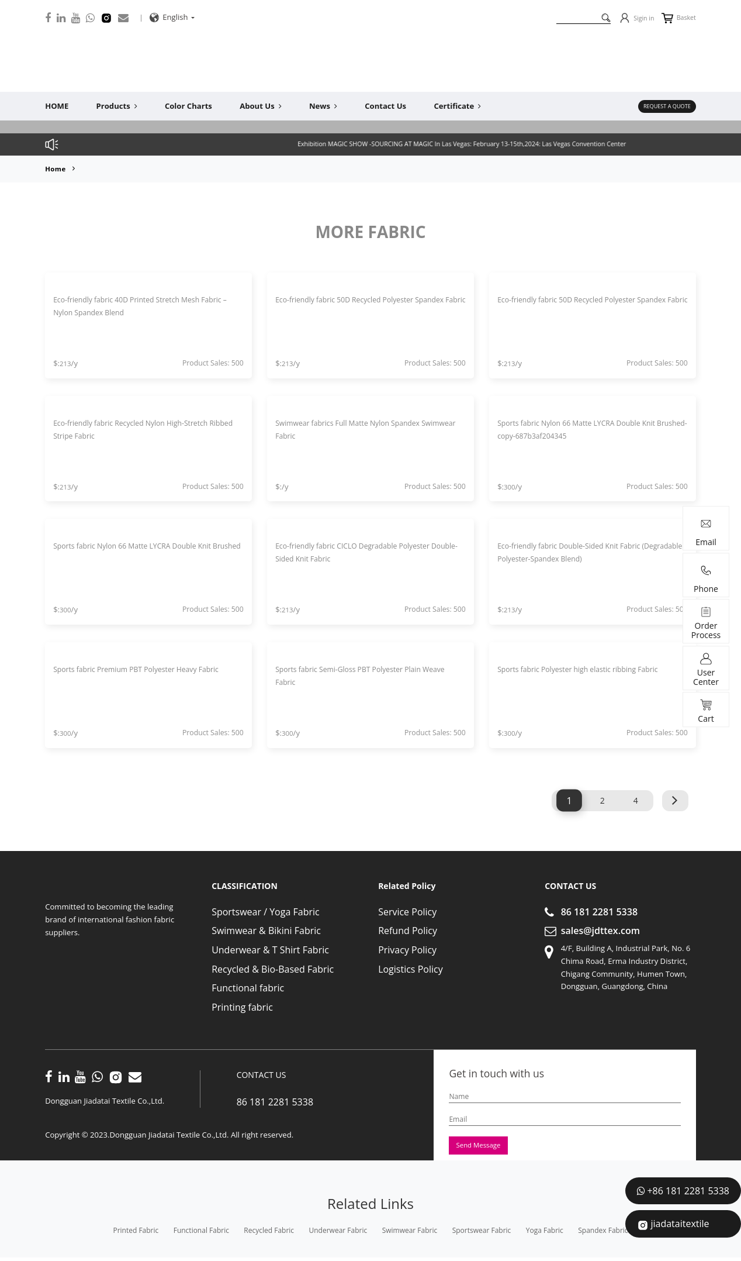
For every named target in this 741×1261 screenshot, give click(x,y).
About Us (261, 106)
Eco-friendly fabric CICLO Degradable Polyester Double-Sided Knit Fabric (364, 552)
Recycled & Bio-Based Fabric (273, 968)
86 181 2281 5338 (599, 911)
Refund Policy (407, 930)
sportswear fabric (481, 1234)
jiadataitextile (679, 1223)
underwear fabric (338, 1234)
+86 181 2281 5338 (688, 1190)
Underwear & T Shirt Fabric (270, 949)
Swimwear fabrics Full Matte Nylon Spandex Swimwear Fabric (358, 429)
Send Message (482, 1147)
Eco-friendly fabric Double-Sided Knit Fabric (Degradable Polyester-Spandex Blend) (579, 552)
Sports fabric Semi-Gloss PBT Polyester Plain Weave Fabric (359, 676)
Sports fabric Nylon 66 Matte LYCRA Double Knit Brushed (144, 552)
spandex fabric (603, 1234)
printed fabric (135, 1234)
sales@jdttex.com (600, 930)
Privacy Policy (407, 949)
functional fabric (201, 1234)
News (323, 106)
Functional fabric (248, 987)
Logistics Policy (410, 968)
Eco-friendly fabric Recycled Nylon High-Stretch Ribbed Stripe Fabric (142, 429)
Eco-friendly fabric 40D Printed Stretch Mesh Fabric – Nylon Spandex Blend (137, 306)
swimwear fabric (410, 1234)
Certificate (457, 106)
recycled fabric (269, 1234)
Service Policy (407, 911)
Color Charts (188, 106)
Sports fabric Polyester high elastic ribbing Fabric (589, 669)
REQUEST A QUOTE (662, 106)
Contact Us (385, 106)
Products (116, 106)
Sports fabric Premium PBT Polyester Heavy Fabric (136, 676)
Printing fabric (242, 1006)
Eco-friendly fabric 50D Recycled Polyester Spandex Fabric (354, 306)
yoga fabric (544, 1234)
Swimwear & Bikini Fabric (266, 930)
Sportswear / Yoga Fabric (266, 911)
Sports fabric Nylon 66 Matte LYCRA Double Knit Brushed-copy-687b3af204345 (588, 429)
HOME (56, 106)
